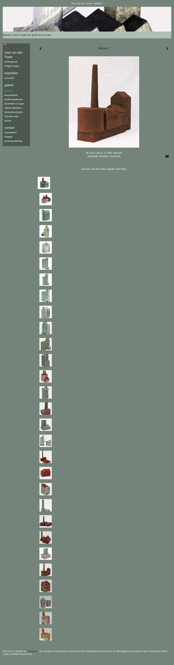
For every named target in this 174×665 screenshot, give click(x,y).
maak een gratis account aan (36, 35)
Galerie (9, 85)
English (5, 44)
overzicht (9, 78)
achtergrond (10, 61)
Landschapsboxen (13, 99)
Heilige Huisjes (11, 66)
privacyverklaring (13, 141)
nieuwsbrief (10, 132)
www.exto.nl (32, 651)
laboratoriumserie (13, 112)
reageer (8, 136)
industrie (8, 91)
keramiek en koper (14, 103)
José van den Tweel (81, 3)
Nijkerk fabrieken (13, 108)
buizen (7, 120)
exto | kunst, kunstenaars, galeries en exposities (12, 3)
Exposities (11, 73)
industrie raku (11, 116)
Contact (9, 127)
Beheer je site (10, 35)
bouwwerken (11, 95)
